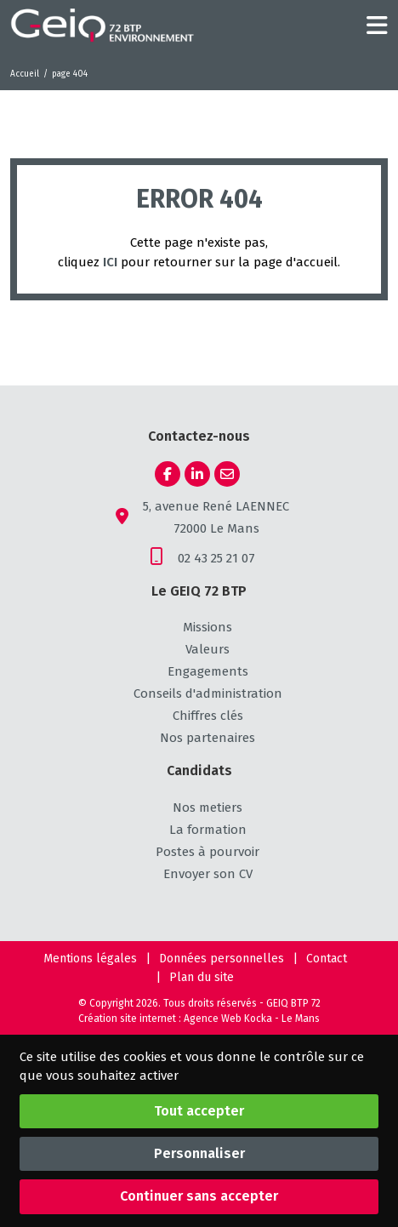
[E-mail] (227, 474)
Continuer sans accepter (199, 1196)
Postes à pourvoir (207, 851)
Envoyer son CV (208, 874)
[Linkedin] (197, 474)
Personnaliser (199, 1153)
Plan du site (201, 977)
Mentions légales (90, 958)
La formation (208, 829)
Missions (207, 627)
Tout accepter (199, 1111)
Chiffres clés (208, 715)
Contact (326, 958)
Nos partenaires (207, 737)
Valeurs (207, 649)
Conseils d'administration (208, 693)
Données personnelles (221, 958)
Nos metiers (207, 807)
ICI (110, 262)
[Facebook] (167, 474)
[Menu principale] (377, 25)
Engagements (208, 671)
